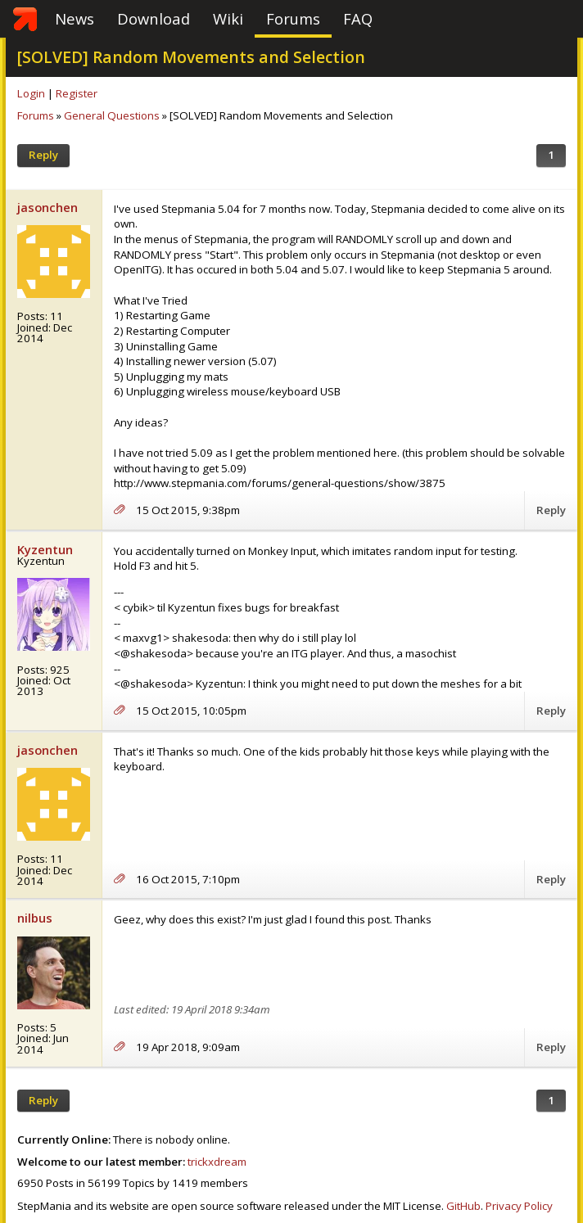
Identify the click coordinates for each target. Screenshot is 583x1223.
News (74, 18)
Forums (293, 18)
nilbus (34, 917)
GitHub (463, 1205)
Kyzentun (45, 549)
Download (153, 18)
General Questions (112, 115)
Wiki (228, 18)
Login (31, 93)
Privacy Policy (519, 1205)
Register (76, 93)
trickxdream (217, 1161)
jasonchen (47, 207)
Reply (43, 154)
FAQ (358, 18)
